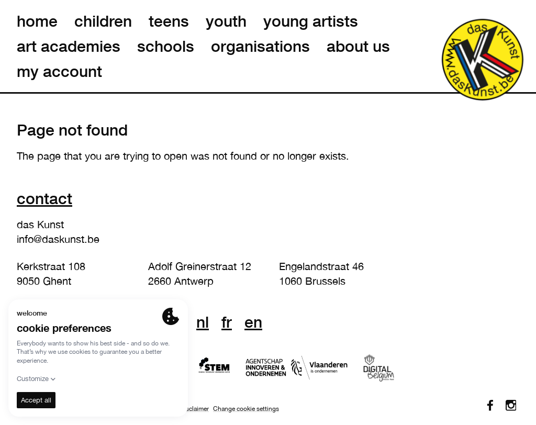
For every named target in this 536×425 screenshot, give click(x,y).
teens (169, 21)
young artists (310, 21)
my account (59, 71)
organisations (260, 46)
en (253, 322)
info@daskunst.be (58, 239)
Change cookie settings (246, 408)
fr (226, 322)
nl (202, 322)
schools (165, 46)
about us (358, 46)
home (37, 21)
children (103, 21)
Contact (44, 198)
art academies (68, 46)
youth (226, 21)
